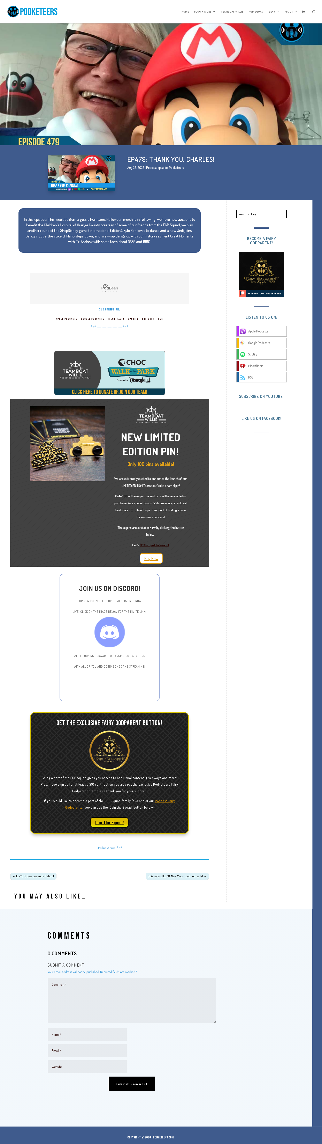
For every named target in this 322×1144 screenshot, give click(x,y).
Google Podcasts (92, 319)
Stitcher (148, 319)
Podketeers (176, 168)
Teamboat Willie (232, 11)
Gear (272, 11)
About (289, 11)
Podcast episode (157, 168)
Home (185, 11)
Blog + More (203, 11)
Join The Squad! (109, 822)
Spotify (133, 319)
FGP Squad (256, 11)
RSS (160, 319)
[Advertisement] (270, 485)
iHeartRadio (116, 319)
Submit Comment (131, 1084)
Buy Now (151, 558)
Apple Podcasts (66, 319)
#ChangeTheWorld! (154, 545)
